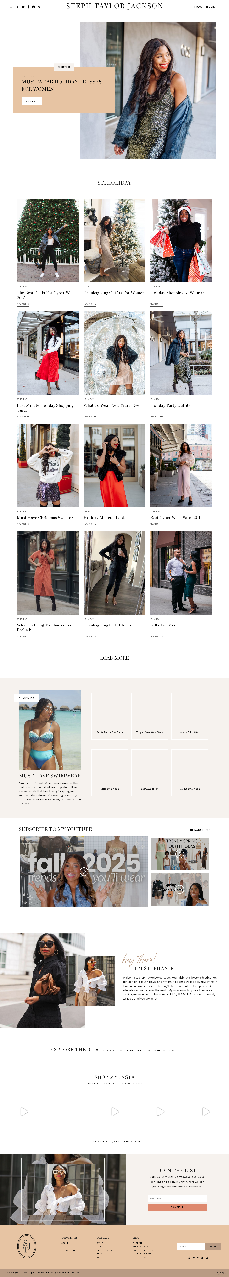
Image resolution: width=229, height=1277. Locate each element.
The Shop (211, 6)
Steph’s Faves (140, 1246)
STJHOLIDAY (28, 76)
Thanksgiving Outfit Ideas (107, 625)
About (64, 1243)
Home (130, 1050)
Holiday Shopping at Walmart (178, 293)
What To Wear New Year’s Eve (111, 405)
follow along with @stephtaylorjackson (114, 1141)
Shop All (137, 1243)
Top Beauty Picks (142, 1254)
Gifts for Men (163, 625)
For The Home (140, 1257)
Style (120, 1050)
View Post (32, 101)
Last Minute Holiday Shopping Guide (45, 407)
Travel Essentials (143, 1250)
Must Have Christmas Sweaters (46, 518)
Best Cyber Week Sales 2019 (176, 518)
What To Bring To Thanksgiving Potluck (46, 627)
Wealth (173, 1050)
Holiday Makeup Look (104, 518)
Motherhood (104, 1250)
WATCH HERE (200, 830)
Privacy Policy (69, 1250)
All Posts (108, 1050)
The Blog (197, 6)
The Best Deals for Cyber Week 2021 (46, 295)
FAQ (63, 1246)
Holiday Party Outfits (170, 405)
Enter (213, 1246)
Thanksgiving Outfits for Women (114, 293)
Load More (114, 658)
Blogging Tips (156, 1050)
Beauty (87, 511)
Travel (100, 1254)
